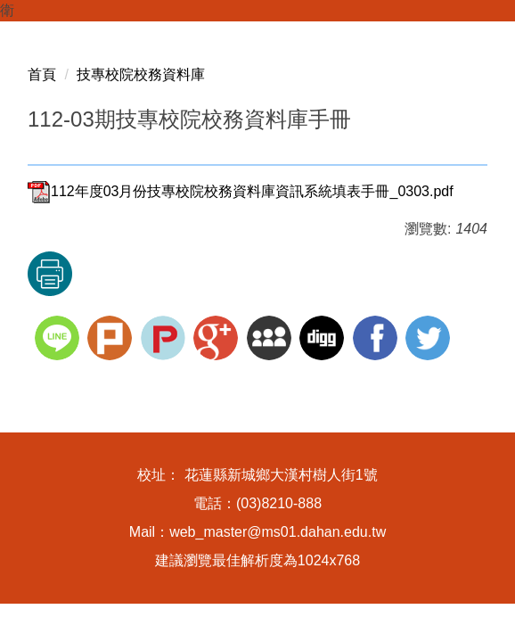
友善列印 (50, 273)
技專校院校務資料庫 (141, 74)
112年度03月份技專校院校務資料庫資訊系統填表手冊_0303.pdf (241, 191)
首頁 (42, 74)
